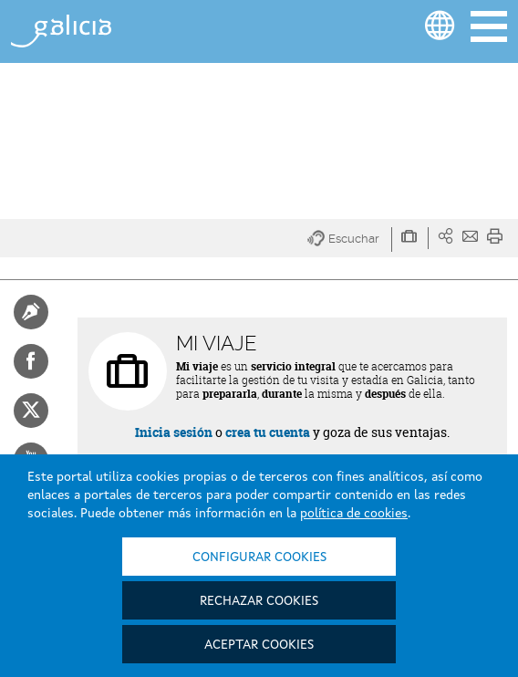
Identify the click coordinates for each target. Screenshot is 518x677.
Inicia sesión (173, 432)
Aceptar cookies (259, 645)
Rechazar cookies (259, 601)
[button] (349, 239)
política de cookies (354, 513)
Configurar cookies (259, 557)
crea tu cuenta (267, 432)
